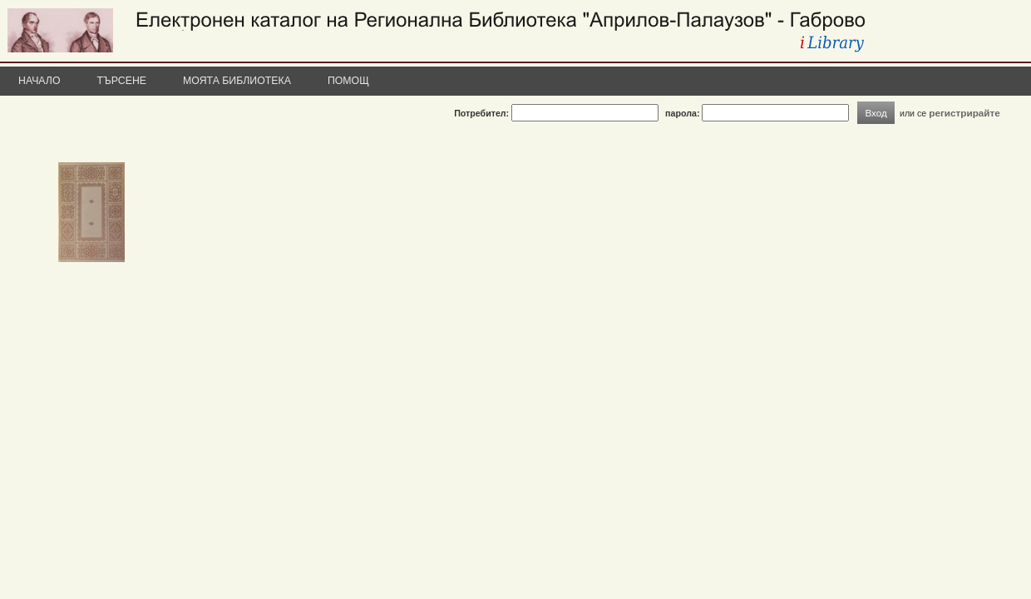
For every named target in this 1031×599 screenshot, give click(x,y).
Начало (39, 81)
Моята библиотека (237, 81)
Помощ (348, 81)
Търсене (122, 81)
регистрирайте (964, 112)
